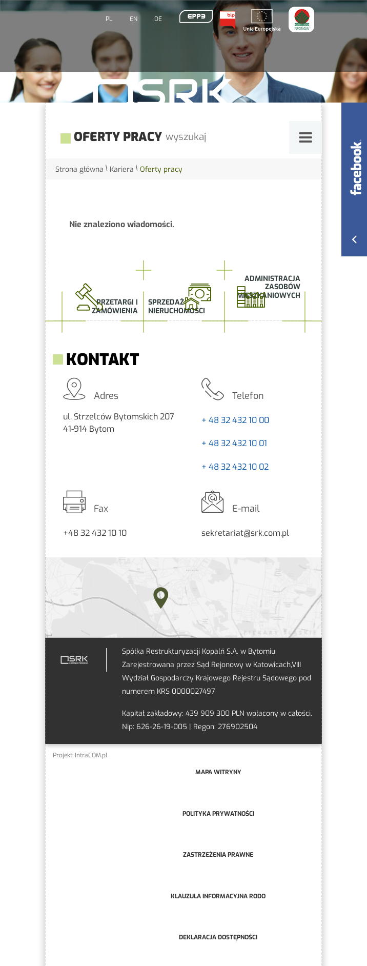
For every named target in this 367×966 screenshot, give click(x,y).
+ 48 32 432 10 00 (235, 420)
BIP (227, 20)
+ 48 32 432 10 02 (235, 466)
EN (133, 19)
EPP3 (196, 16)
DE (158, 19)
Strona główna (79, 169)
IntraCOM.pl (91, 755)
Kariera (122, 169)
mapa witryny (218, 772)
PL (109, 19)
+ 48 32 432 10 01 (234, 443)
